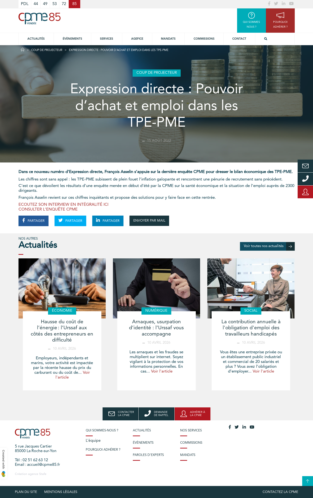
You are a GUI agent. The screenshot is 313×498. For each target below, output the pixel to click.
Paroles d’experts (148, 455)
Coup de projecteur (46, 50)
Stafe (42, 474)
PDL (25, 4)
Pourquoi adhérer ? (103, 449)
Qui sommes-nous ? (102, 430)
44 (36, 4)
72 (64, 4)
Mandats (168, 38)
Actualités (36, 38)
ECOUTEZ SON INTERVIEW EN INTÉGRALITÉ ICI (63, 205)
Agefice (137, 38)
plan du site (26, 492)
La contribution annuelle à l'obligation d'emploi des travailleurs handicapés (251, 327)
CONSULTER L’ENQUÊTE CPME (48, 209)
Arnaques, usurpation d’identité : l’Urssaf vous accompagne (156, 327)
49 (45, 4)
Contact (239, 38)
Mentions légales (60, 492)
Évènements (72, 38)
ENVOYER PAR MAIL (149, 220)
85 (74, 4)
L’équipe (93, 441)
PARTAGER (33, 220)
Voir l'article (161, 371)
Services (106, 38)
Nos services (191, 430)
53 (54, 4)
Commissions (204, 38)
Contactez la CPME (280, 492)
